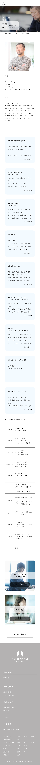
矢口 (18, 739)
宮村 (25, 736)
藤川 (18, 752)
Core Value (7, 714)
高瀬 (18, 745)
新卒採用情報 (7, 692)
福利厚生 (6, 711)
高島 (25, 749)
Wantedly (6, 717)
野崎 (32, 736)
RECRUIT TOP (9, 33)
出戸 (32, 742)
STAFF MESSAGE (19, 33)
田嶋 (18, 742)
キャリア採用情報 (8, 695)
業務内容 (6, 678)
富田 (25, 745)
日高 (18, 736)
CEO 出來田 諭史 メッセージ (12, 729)
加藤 (18, 749)
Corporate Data (8, 707)
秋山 (25, 742)
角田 (18, 755)
